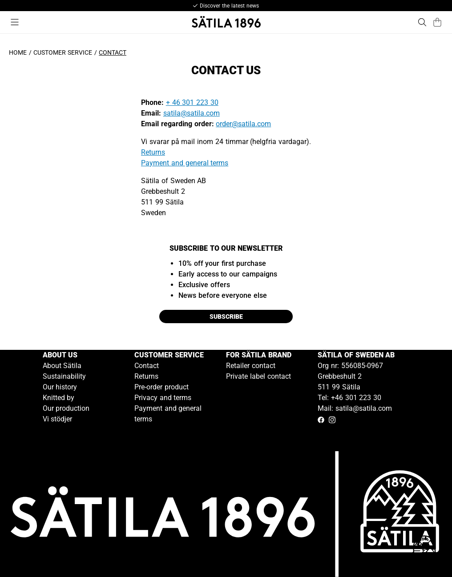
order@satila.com (243, 124)
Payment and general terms (184, 163)
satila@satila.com (191, 113)
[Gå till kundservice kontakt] (424, 549)
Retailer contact (250, 365)
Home (18, 52)
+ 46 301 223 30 (192, 102)
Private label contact (258, 376)
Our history (60, 387)
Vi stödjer (58, 419)
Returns (153, 152)
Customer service (62, 52)
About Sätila (62, 365)
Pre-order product (161, 387)
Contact (146, 365)
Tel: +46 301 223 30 (349, 397)
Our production (66, 408)
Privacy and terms (163, 397)
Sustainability (64, 376)
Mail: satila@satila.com (355, 408)
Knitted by (59, 397)
